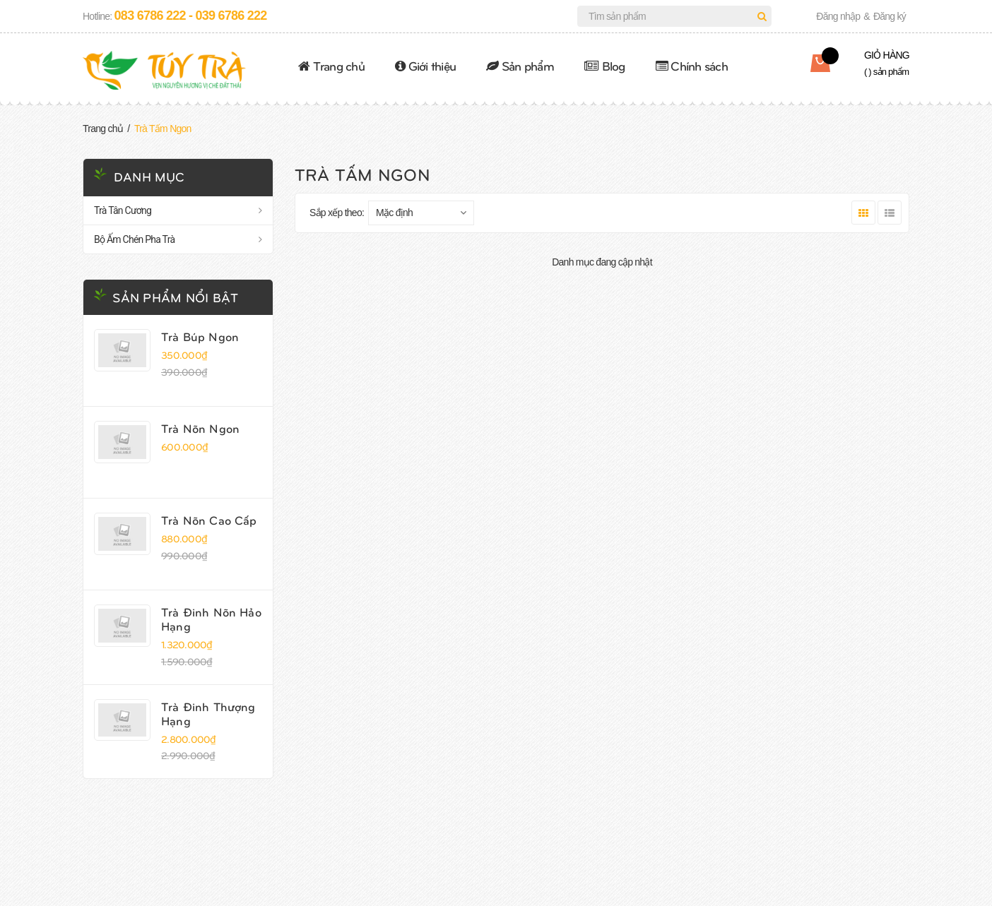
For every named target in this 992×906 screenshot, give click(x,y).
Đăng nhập (838, 16)
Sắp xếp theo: (336, 212)
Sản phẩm (520, 65)
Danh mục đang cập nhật (602, 262)
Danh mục (149, 176)
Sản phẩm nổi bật (175, 297)
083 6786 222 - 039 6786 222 (190, 15)
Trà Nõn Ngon (200, 428)
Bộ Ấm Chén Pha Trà (134, 239)
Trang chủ (331, 65)
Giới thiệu (425, 65)
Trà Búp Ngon (200, 336)
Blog (604, 65)
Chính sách (692, 65)
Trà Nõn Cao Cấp (209, 520)
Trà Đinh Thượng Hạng (208, 713)
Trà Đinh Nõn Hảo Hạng (211, 618)
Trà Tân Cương (122, 210)
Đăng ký (889, 16)
